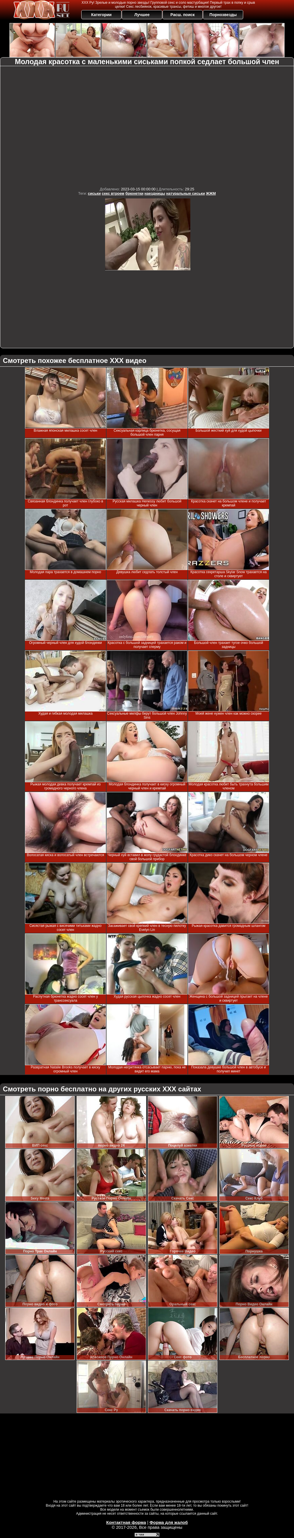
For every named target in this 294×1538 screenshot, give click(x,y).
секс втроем (113, 193)
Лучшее (142, 14)
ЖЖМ (211, 193)
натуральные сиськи (185, 193)
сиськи (94, 193)
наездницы (154, 193)
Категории (101, 14)
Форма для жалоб (169, 1522)
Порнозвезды (223, 14)
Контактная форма (126, 1522)
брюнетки (134, 193)
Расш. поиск (182, 14)
